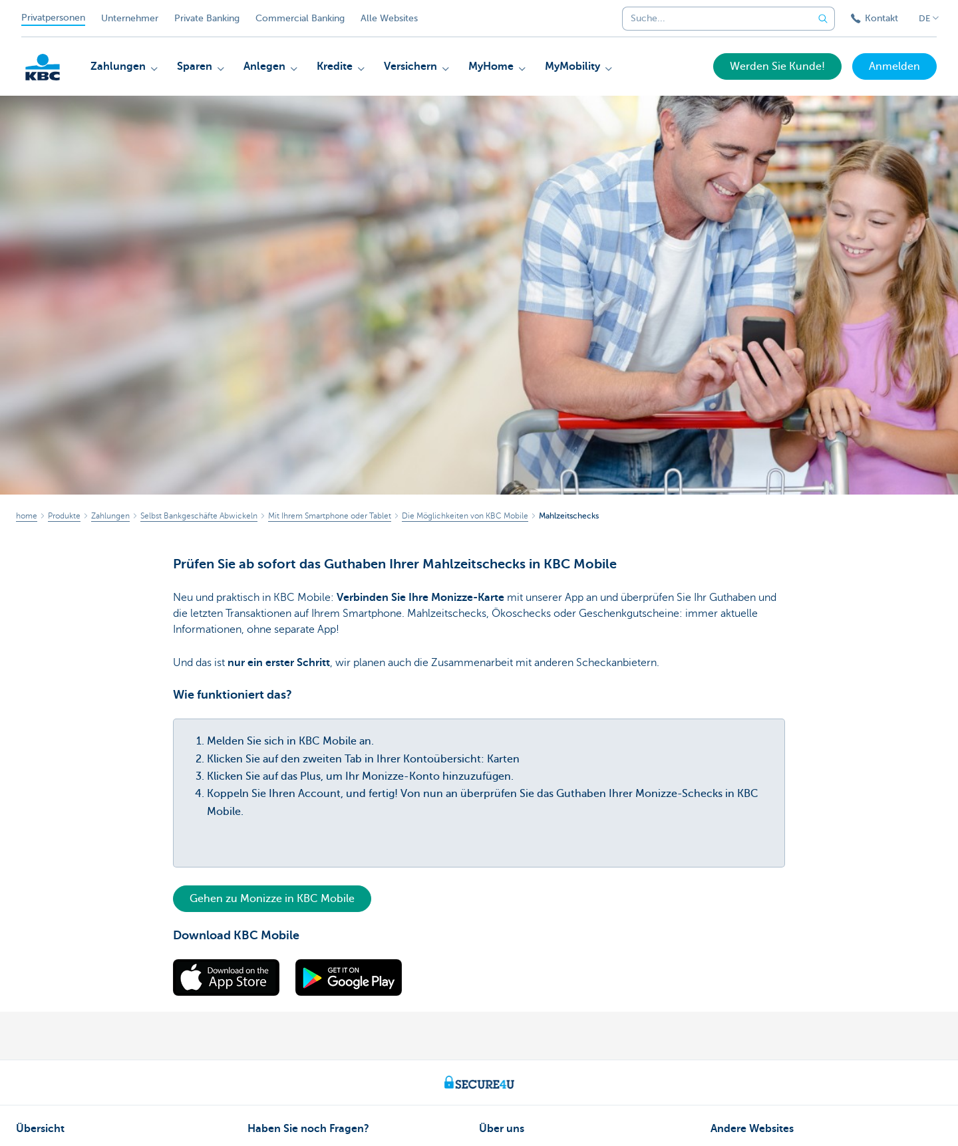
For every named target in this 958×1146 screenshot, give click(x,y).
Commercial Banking (300, 18)
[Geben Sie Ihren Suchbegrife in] (823, 19)
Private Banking (207, 18)
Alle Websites (389, 18)
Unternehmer (129, 18)
